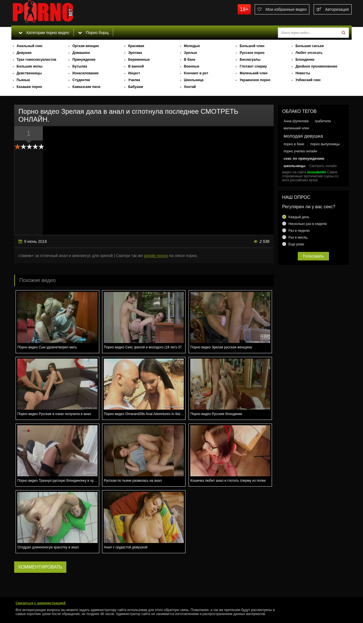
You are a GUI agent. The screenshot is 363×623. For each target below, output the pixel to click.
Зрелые (190, 53)
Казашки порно (29, 87)
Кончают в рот (196, 73)
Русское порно (252, 53)
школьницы (294, 166)
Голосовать (313, 256)
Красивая (136, 46)
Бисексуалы (250, 60)
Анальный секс (30, 46)
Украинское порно (255, 80)
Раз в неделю (299, 231)
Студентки (81, 80)
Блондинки (305, 60)
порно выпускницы (325, 144)
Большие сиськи (310, 46)
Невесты (303, 73)
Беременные (139, 60)
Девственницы (29, 73)
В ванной (136, 66)
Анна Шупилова (296, 121)
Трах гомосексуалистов (36, 60)
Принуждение (84, 60)
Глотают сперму (253, 66)
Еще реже (296, 244)
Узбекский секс (308, 80)
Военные (191, 66)
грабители (323, 121)
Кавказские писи (86, 87)
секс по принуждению (304, 158)
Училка (134, 80)
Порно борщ (93, 32)
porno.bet (53, 13)
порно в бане (294, 144)
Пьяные (23, 80)
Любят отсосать (309, 53)
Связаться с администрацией (41, 603)
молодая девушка (303, 136)
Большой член (252, 46)
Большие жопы (30, 66)
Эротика (135, 53)
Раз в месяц (297, 237)
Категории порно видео (43, 32)
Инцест (134, 73)
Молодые (192, 46)
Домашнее (81, 53)
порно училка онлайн (300, 151)
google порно (156, 255)
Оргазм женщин (85, 46)
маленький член (296, 128)
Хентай (190, 87)
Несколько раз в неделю (307, 224)
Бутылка (79, 66)
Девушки (24, 53)
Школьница (194, 80)
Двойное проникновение (316, 66)
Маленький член (253, 73)
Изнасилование (85, 73)
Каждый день (298, 217)
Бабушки (135, 87)
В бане (189, 60)
